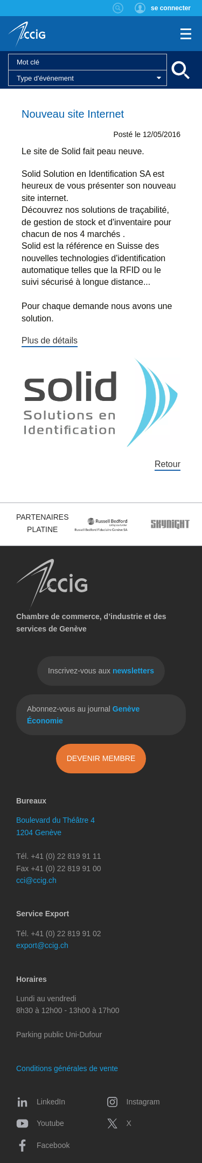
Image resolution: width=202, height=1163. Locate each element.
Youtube (40, 1123)
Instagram (133, 1102)
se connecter (171, 8)
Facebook (42, 1145)
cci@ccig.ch (36, 880)
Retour (167, 464)
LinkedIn (40, 1102)
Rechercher (118, 8)
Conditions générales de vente (67, 1068)
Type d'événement (45, 78)
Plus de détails (50, 340)
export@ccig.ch (42, 945)
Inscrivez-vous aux (101, 670)
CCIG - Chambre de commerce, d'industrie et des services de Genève (26, 34)
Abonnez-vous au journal (83, 715)
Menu (185, 33)
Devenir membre (101, 758)
